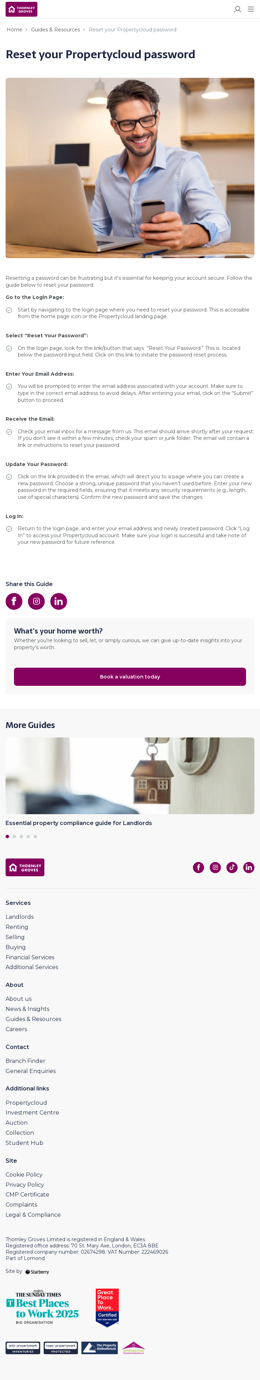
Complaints (21, 1204)
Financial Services (30, 957)
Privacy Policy (25, 1185)
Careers (16, 1029)
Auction (17, 1122)
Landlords (20, 917)
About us (18, 999)
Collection (20, 1133)
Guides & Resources (55, 29)
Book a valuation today (130, 677)
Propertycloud (26, 1103)
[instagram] (36, 601)
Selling (15, 937)
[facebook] (14, 601)
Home (14, 29)
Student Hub (24, 1143)
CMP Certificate (27, 1194)
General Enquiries (31, 1071)
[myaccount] (237, 9)
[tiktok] (232, 867)
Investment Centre (32, 1112)
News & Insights (27, 1009)
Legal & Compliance (33, 1215)
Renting (17, 927)
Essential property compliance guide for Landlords (79, 823)
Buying (16, 947)
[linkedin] (58, 601)
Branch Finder (25, 1061)
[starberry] (37, 1271)
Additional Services (32, 967)
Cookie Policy (24, 1174)
